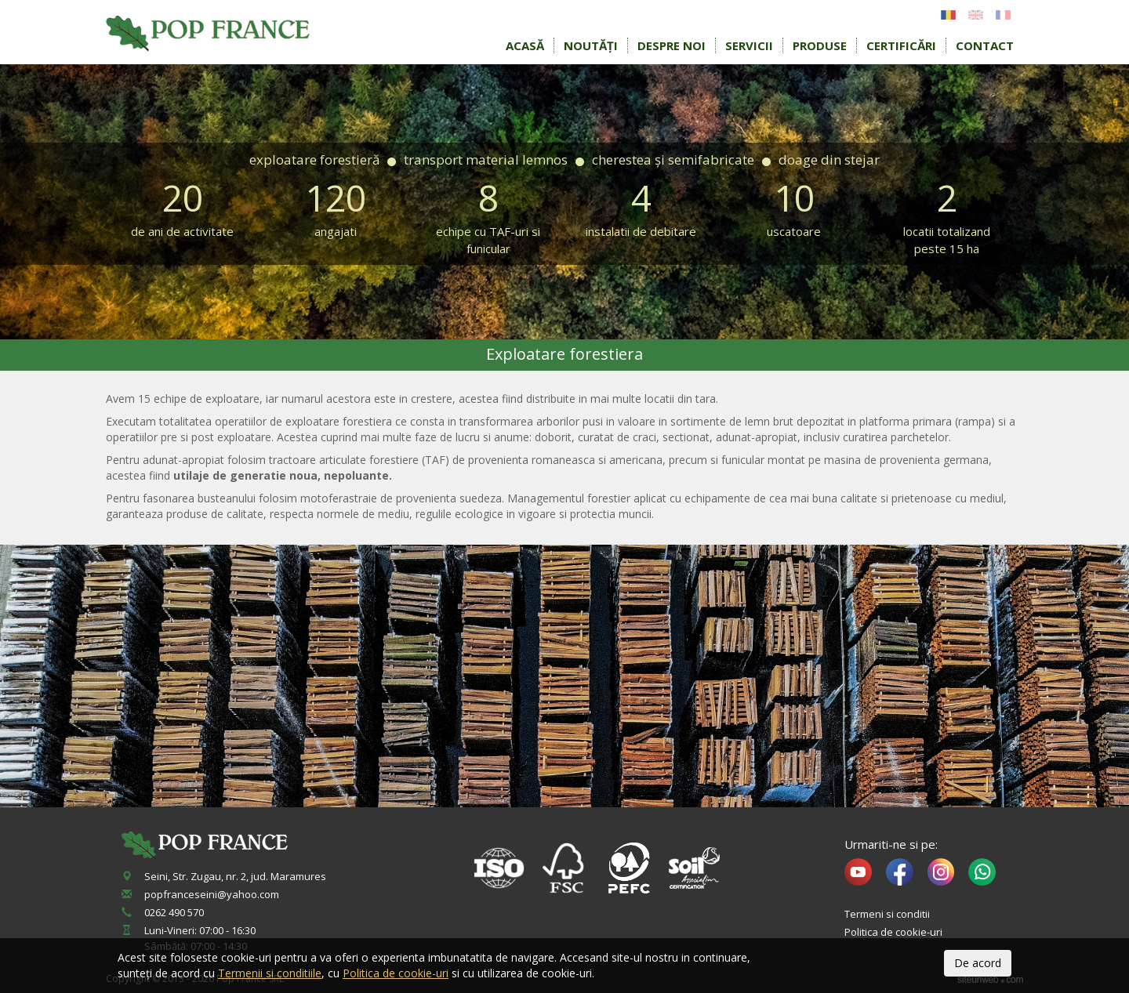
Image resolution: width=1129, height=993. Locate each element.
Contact (985, 45)
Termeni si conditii (887, 914)
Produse (820, 45)
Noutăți (591, 45)
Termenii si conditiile (269, 973)
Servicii (749, 45)
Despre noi (671, 45)
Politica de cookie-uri (893, 932)
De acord (977, 962)
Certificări (901, 45)
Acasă (525, 45)
